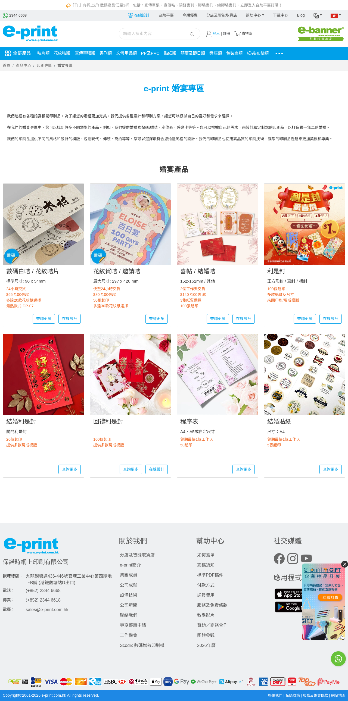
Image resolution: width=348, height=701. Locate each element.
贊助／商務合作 (212, 625)
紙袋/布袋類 (269, 53)
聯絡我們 (128, 615)
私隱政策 (289, 695)
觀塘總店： (13, 576)
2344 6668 (15, 15)
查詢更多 (43, 319)
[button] (318, 15)
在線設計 (69, 319)
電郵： (9, 609)
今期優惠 (190, 15)
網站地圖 (337, 695)
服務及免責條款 (212, 605)
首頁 (6, 65)
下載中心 (280, 15)
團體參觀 (206, 635)
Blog (300, 15)
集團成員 (128, 575)
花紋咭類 (63, 53)
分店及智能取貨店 (221, 15)
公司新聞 (128, 605)
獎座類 (224, 53)
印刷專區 (44, 65)
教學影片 (206, 615)
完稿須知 (206, 565)
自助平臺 (165, 15)
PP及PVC (156, 53)
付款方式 (206, 585)
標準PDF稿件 (210, 575)
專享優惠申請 (133, 625)
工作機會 (128, 635)
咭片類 (43, 53)
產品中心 (23, 65)
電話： (9, 590)
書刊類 (109, 53)
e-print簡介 (130, 565)
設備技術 (128, 595)
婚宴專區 (65, 65)
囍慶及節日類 (201, 53)
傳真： (9, 600)
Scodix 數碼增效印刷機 (142, 645)
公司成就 (128, 585)
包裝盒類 (244, 53)
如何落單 (206, 555)
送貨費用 (206, 595)
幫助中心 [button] (253, 15)
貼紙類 (176, 53)
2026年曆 (206, 645)
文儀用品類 (131, 53)
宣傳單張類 (88, 53)
